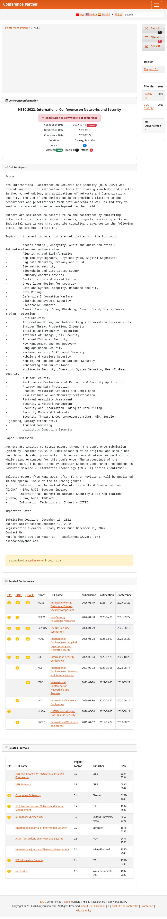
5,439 (43, 901)
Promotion (147, 906)
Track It (153, 30)
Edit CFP (152, 46)
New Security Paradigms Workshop (63, 619)
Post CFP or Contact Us (125, 906)
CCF (9, 595)
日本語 (118, 14)
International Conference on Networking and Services (60, 688)
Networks (21, 871)
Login (56, 118)
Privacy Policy (83, 910)
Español (106, 14)
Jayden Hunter (36, 560)
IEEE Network (23, 784)
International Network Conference (63, 702)
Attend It (153, 39)
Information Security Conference (62, 658)
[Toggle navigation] (156, 5)
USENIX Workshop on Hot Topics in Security (63, 713)
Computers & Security (28, 795)
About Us (86, 906)
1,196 (67, 901)
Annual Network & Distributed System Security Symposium (62, 606)
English (93, 14)
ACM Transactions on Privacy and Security (39, 838)
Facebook (99, 906)
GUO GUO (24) (149, 106)
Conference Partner (17, 28)
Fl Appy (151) (151, 69)
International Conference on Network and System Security (64, 671)
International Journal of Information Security (41, 828)
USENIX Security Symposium (60, 629)
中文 (82, 14)
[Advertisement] (69, 60)
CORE (19, 595)
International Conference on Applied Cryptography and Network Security (64, 644)
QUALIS (30, 595)
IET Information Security (30, 860)
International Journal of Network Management (42, 849)
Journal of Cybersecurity (29, 817)
